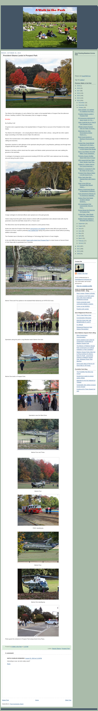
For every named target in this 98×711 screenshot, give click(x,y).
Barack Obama (56, 648)
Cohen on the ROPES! (83, 306)
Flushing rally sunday (83, 309)
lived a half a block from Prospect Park (38, 240)
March (81, 238)
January (81, 243)
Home (37, 700)
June (80, 231)
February (81, 241)
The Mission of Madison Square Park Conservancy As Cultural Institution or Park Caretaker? (86, 347)
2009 (78, 253)
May (80, 233)
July (80, 228)
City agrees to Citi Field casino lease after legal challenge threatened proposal (85, 297)
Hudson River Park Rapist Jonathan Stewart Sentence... (85, 199)
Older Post (68, 700)
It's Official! (80, 324)
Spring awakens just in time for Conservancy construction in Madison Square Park (85, 341)
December (82, 102)
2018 (78, 88)
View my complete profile (84, 286)
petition (82, 80)
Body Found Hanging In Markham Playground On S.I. (86, 138)
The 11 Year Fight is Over (84, 315)
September (82, 223)
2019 (78, 86)
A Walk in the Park (82, 273)
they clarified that (33, 230)
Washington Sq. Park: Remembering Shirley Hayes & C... (85, 132)
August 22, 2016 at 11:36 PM (33, 658)
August (81, 226)
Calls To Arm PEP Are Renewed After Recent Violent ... (85, 185)
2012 (78, 246)
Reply (8, 664)
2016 (78, 93)
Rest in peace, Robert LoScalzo (86, 293)
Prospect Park (66, 648)
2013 (78, 100)
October (81, 107)
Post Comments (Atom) (16, 704)
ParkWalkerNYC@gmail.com (83, 279)
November (82, 105)
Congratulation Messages (84, 318)
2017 (78, 90)
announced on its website (37, 228)
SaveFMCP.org (86, 76)
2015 (78, 95)
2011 (78, 248)
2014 (78, 98)
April (80, 236)
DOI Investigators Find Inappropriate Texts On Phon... (85, 205)
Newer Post (5, 700)
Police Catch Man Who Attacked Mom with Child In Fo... (86, 179)
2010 (78, 251)
